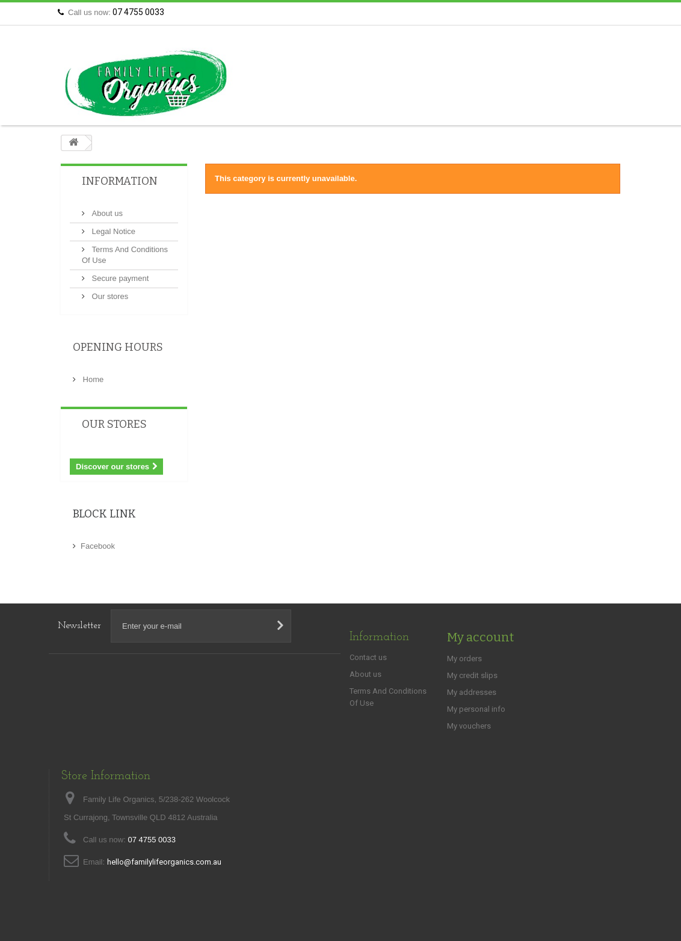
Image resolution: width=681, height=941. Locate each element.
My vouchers (469, 725)
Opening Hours (118, 347)
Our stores (109, 296)
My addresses (471, 692)
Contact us (599, 12)
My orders (464, 658)
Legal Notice (112, 231)
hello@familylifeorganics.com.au (164, 861)
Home (92, 379)
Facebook (98, 546)
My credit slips (472, 675)
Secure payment (119, 278)
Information (120, 181)
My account (480, 637)
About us (106, 213)
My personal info (476, 709)
